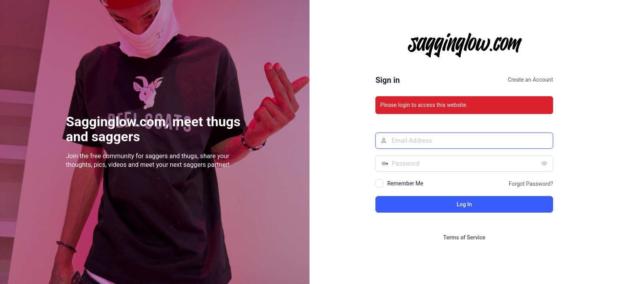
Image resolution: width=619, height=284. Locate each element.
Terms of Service (464, 237)
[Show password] (545, 163)
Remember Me (405, 183)
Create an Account (530, 80)
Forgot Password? (530, 184)
